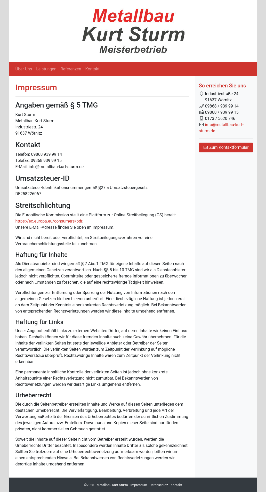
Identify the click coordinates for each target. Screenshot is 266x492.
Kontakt (92, 69)
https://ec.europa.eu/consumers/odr (48, 221)
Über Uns (23, 69)
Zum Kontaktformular (225, 147)
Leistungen (46, 69)
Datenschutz (159, 485)
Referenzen (71, 69)
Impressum (139, 485)
